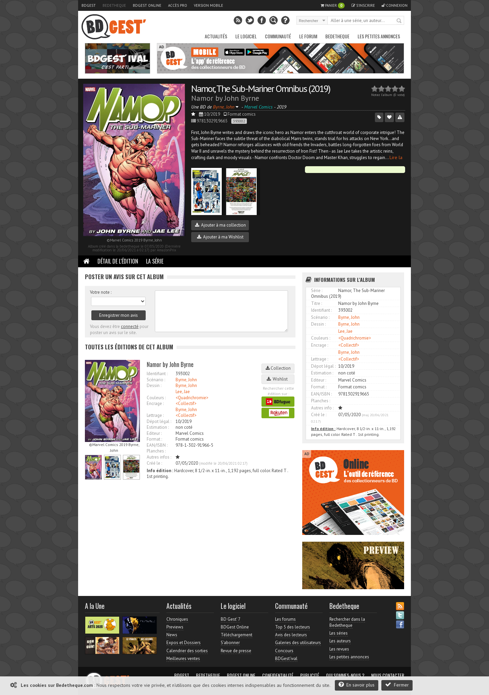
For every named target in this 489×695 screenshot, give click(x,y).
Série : (316, 290)
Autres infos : (159, 457)
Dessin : (154, 385)
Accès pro (177, 5)
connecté (130, 326)
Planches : (156, 451)
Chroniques (177, 619)
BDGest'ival (286, 658)
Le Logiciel (246, 36)
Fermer (397, 684)
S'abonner (230, 642)
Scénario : (156, 380)
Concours (284, 651)
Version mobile (208, 5)
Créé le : (154, 463)
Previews (174, 627)
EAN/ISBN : (157, 445)
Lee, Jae (183, 391)
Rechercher (399, 21)
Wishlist (278, 379)
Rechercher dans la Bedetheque (347, 622)
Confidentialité (277, 675)
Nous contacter (387, 675)
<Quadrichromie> (192, 398)
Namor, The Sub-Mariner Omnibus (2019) (260, 88)
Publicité (309, 675)
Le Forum (308, 36)
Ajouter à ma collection (220, 225)
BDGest (89, 5)
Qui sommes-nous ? (345, 675)
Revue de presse (236, 651)
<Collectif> (186, 403)
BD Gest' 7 (230, 619)
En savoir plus (357, 684)
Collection (278, 368)
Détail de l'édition (117, 261)
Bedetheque (114, 5)
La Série (154, 261)
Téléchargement (236, 635)
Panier (333, 5)
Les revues (339, 649)
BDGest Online (147, 5)
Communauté (278, 36)
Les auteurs (340, 641)
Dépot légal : (159, 421)
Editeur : (154, 433)
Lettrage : (155, 415)
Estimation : (158, 427)
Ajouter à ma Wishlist (220, 237)
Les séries (338, 633)
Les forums (285, 619)
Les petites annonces (379, 36)
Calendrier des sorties (187, 651)
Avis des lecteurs (291, 635)
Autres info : (322, 408)
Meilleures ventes (183, 658)
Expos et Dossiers (183, 642)
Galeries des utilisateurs (298, 642)
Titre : (316, 303)
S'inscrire (363, 5)
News (171, 635)
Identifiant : (157, 374)
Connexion (395, 5)
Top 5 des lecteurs (292, 627)
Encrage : (155, 403)
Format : (154, 439)
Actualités (216, 36)
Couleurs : (156, 398)
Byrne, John (186, 380)
